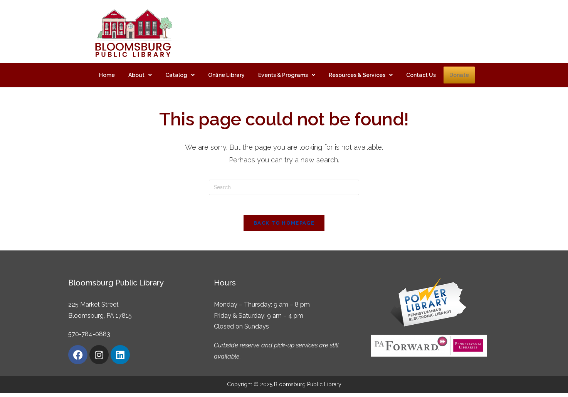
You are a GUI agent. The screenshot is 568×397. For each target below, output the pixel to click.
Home (107, 75)
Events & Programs (286, 75)
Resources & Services (361, 75)
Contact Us (421, 75)
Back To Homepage (284, 226)
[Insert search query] (284, 187)
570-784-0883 (89, 338)
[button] (140, 75)
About (140, 75)
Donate (459, 75)
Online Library (226, 75)
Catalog (180, 75)
